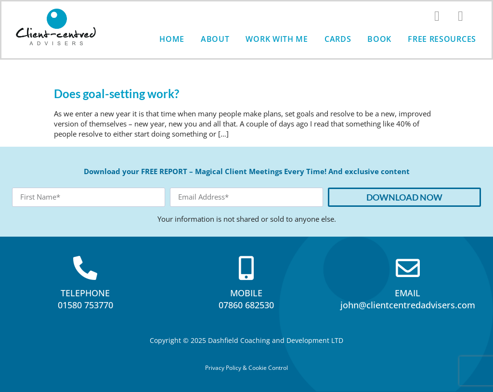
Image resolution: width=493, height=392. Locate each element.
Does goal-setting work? (116, 94)
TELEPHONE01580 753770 (85, 299)
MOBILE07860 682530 (246, 299)
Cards (337, 39)
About (215, 39)
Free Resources (442, 39)
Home (171, 39)
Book (379, 39)
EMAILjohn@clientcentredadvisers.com (407, 299)
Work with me (277, 39)
